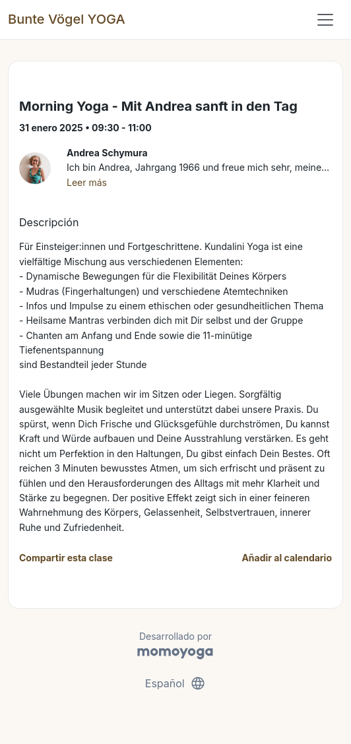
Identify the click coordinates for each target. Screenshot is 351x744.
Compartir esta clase (66, 557)
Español (175, 683)
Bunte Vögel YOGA (66, 19)
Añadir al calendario (286, 557)
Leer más (87, 182)
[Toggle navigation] (325, 19)
